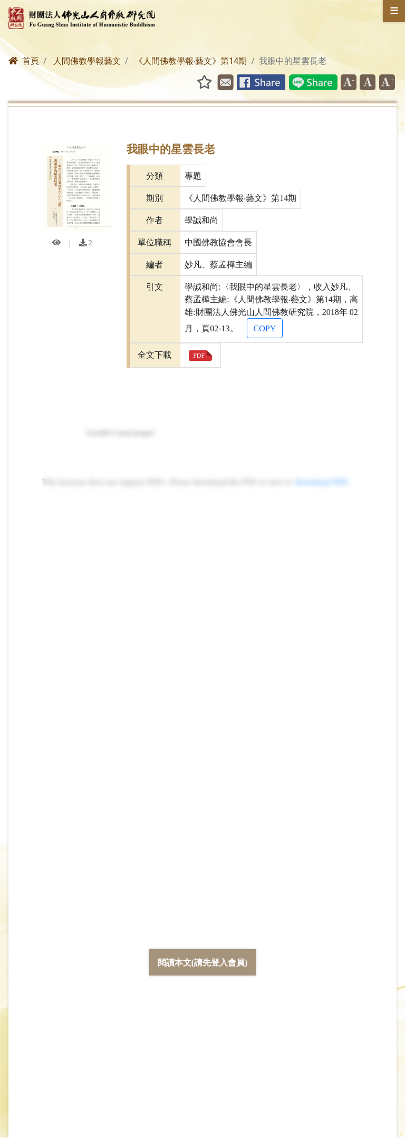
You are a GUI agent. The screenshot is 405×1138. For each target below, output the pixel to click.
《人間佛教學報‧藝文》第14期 (190, 61)
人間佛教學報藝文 (87, 61)
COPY (265, 328)
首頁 (23, 61)
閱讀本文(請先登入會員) (203, 962)
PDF (199, 355)
